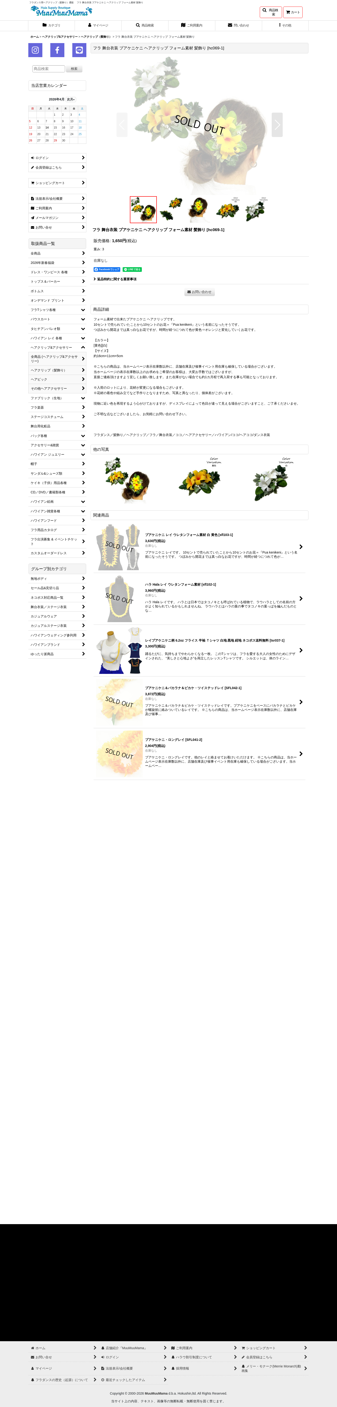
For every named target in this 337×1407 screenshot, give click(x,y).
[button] (271, 12)
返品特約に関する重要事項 (115, 279)
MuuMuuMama (156, 1393)
